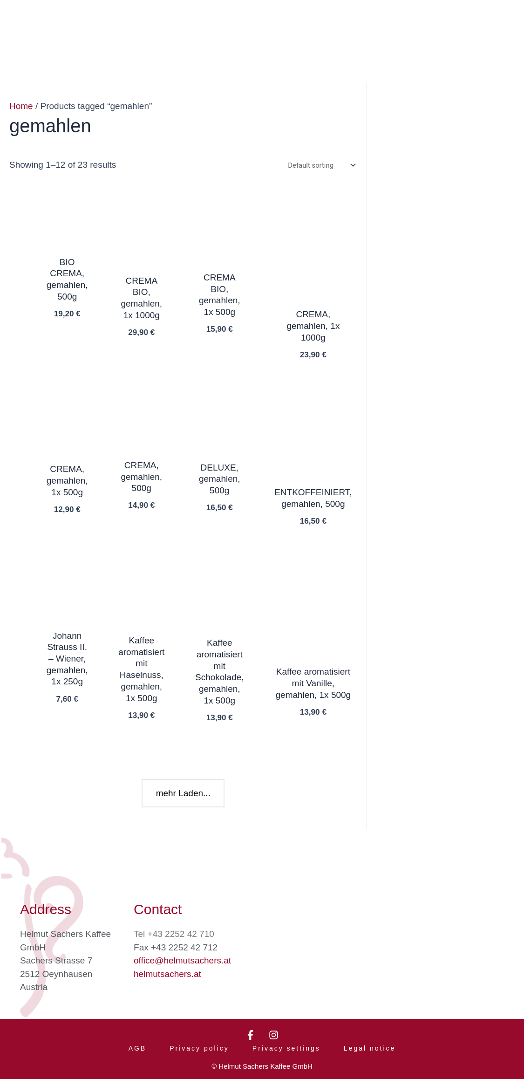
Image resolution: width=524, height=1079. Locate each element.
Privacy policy (199, 1045)
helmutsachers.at (167, 968)
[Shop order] (320, 165)
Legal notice (370, 1045)
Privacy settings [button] (286, 1045)
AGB (138, 1045)
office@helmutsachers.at (182, 954)
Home (21, 106)
